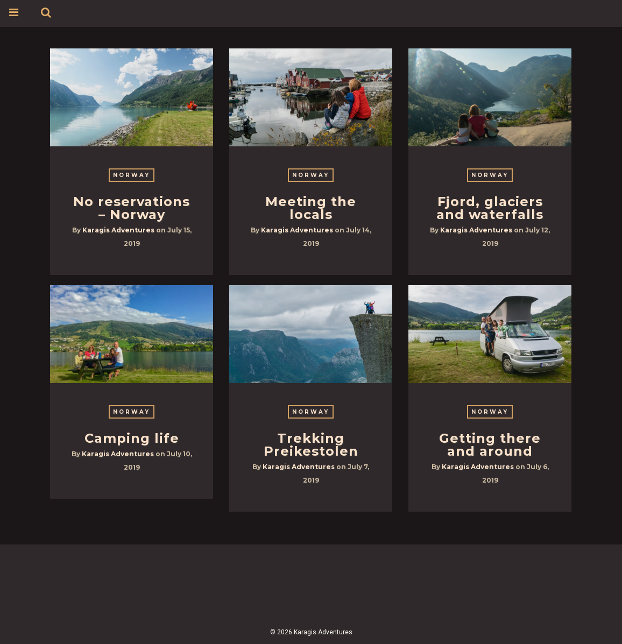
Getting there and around (490, 444)
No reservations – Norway (131, 208)
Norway (131, 175)
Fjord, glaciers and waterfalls (489, 208)
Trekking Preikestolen (311, 444)
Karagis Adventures (118, 230)
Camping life (131, 438)
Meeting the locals (310, 208)
